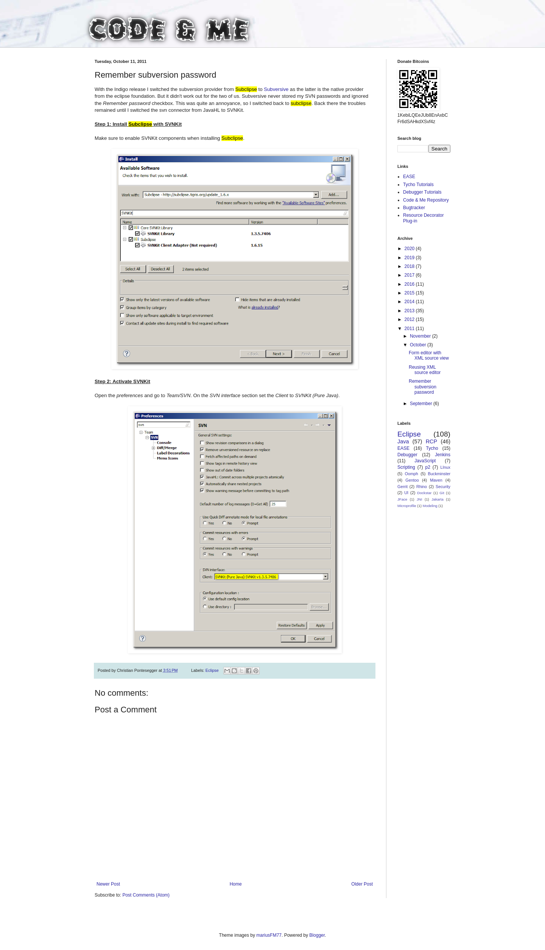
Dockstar (424, 493)
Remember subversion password (422, 387)
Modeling (430, 506)
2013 (410, 310)
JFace (402, 499)
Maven (436, 480)
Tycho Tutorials (418, 184)
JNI (419, 499)
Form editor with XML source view (429, 355)
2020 (410, 248)
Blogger (317, 935)
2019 (410, 257)
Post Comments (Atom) (146, 895)
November (421, 336)
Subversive (277, 89)
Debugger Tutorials (422, 192)
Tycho (432, 448)
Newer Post (108, 884)
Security (443, 486)
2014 (410, 301)
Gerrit (402, 486)
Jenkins (442, 454)
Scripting (406, 467)
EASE (409, 176)
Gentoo (412, 480)
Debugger (407, 454)
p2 (427, 467)
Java (403, 441)
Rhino (421, 486)
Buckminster (439, 473)
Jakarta (437, 499)
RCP (431, 441)
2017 (410, 275)
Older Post (362, 884)
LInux (445, 467)
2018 (410, 266)
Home (236, 884)
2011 (410, 328)
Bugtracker (414, 207)
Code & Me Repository (426, 200)
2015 (410, 293)
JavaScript (425, 460)
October (418, 344)
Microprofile (406, 506)
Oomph (411, 473)
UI (406, 492)
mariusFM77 (269, 935)
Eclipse (212, 670)
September (421, 403)
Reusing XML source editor (425, 370)
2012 (410, 319)
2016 (410, 284)
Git (441, 493)
